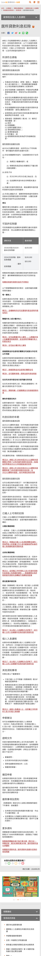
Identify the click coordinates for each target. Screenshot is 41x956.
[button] (30, 2)
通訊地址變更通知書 (14, 925)
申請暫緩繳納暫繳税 (14, 936)
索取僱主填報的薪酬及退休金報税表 (20, 945)
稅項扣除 (18, 10)
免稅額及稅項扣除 (8, 10)
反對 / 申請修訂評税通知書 (16, 940)
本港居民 (8, 8)
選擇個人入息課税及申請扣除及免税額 (20, 930)
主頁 (2, 8)
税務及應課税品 (18, 8)
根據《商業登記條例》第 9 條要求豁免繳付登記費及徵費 (20, 950)
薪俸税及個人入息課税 (32, 8)
